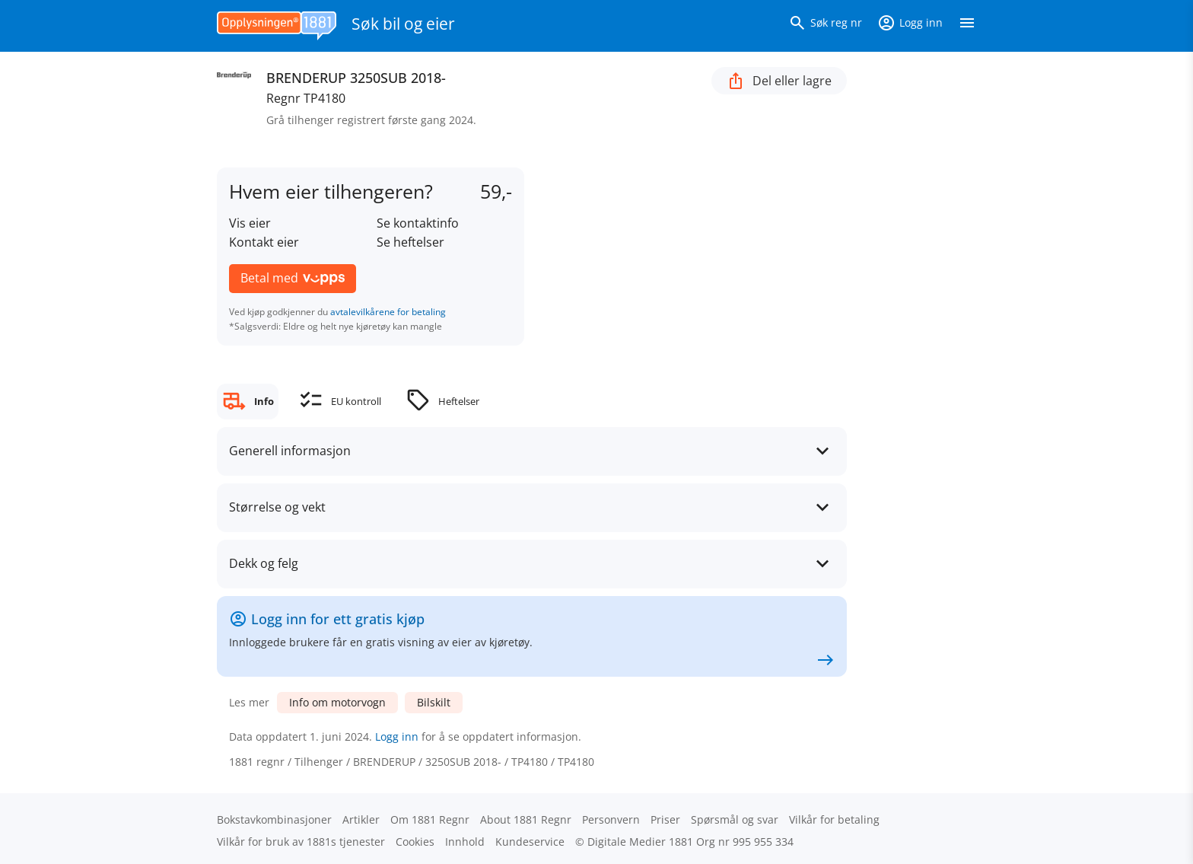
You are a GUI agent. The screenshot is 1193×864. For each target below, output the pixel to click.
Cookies (415, 841)
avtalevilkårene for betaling (388, 311)
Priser (665, 819)
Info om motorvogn (337, 702)
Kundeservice (530, 841)
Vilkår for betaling (834, 819)
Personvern (611, 819)
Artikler (361, 819)
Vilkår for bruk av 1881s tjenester (301, 841)
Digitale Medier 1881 (640, 841)
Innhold (465, 841)
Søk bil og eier (403, 23)
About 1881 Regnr (525, 819)
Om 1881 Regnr (429, 819)
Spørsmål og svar (734, 819)
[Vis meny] (967, 26)
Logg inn (396, 736)
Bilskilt (433, 702)
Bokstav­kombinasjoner (274, 819)
